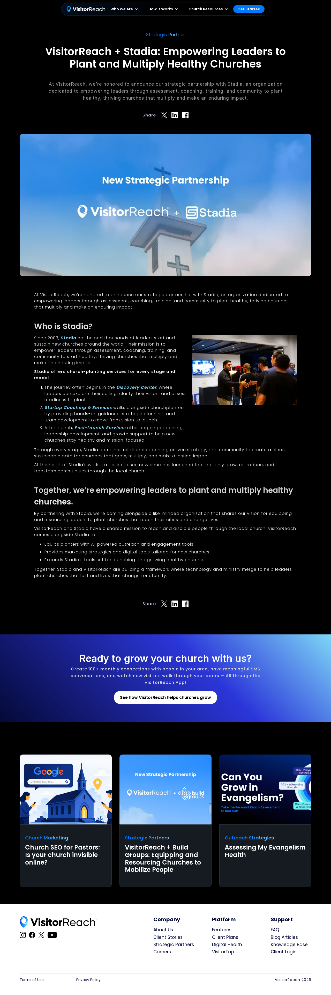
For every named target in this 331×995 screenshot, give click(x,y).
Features (221, 929)
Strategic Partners (173, 944)
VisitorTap (223, 951)
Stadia (68, 338)
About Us (163, 929)
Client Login (284, 951)
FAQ (275, 929)
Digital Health (227, 944)
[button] (124, 9)
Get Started (248, 9)
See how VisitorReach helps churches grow (165, 697)
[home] (85, 9)
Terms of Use (32, 980)
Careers (162, 951)
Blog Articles (284, 937)
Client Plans (225, 937)
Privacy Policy (88, 980)
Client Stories (168, 937)
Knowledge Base (289, 944)
